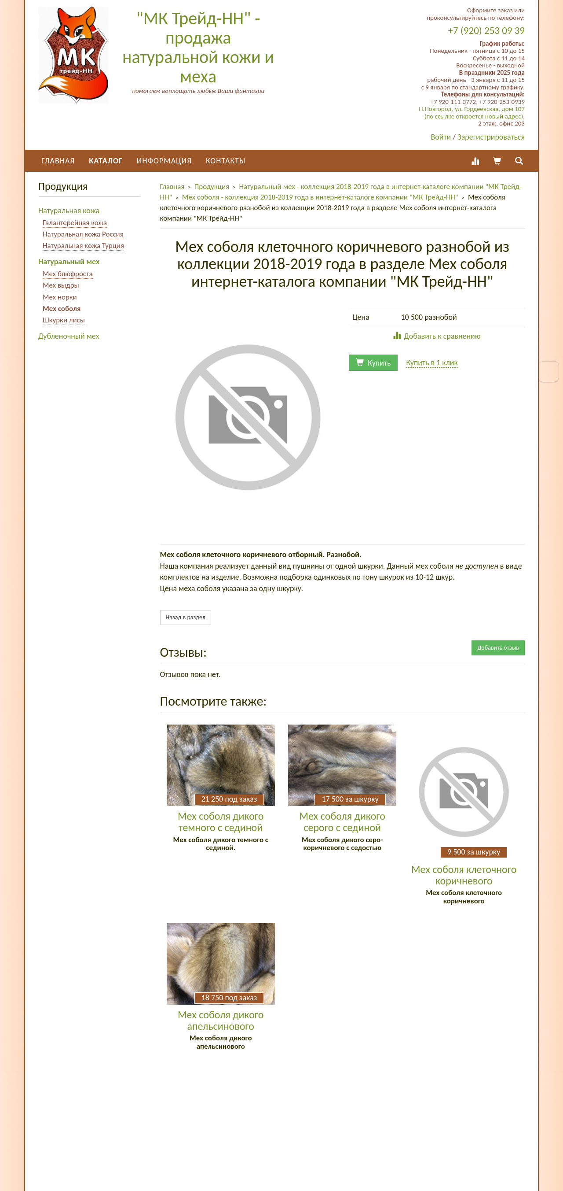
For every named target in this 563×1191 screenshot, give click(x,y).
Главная (58, 161)
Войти (441, 137)
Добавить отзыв (498, 647)
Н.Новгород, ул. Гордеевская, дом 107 (472, 109)
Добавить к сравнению (436, 336)
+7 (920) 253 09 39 (486, 30)
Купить (373, 363)
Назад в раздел (185, 617)
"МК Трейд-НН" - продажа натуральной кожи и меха (198, 47)
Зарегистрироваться (491, 137)
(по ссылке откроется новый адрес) (473, 116)
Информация (164, 161)
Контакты (225, 161)
